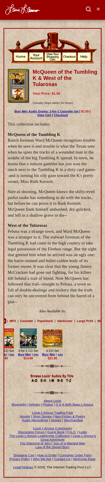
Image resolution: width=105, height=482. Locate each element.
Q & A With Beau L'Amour (74, 404)
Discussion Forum (31, 432)
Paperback (45, 321)
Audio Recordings (35, 420)
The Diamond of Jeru (35, 443)
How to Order (47, 455)
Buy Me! (24, 354)
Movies (56, 420)
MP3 (12, 321)
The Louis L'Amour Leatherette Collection (39, 436)
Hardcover (64, 321)
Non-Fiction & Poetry (69, 416)
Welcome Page (84, 459)
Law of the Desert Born (52, 447)
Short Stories (42, 416)
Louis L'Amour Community (52, 428)
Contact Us (62, 459)
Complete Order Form (76, 455)
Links (83, 432)
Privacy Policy (19, 459)
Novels (25, 416)
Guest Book (55, 432)
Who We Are (42, 459)
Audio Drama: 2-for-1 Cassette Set (47, 111)
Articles (34, 404)
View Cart (44, 115)
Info (11, 354)
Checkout (61, 115)
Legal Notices (23, 467)
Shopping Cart (23, 455)
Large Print (85, 321)
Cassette (26, 321)
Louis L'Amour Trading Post (52, 412)
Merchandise (73, 420)
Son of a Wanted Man (69, 443)
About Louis (52, 401)
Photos (48, 404)
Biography (19, 404)
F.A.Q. (72, 432)
